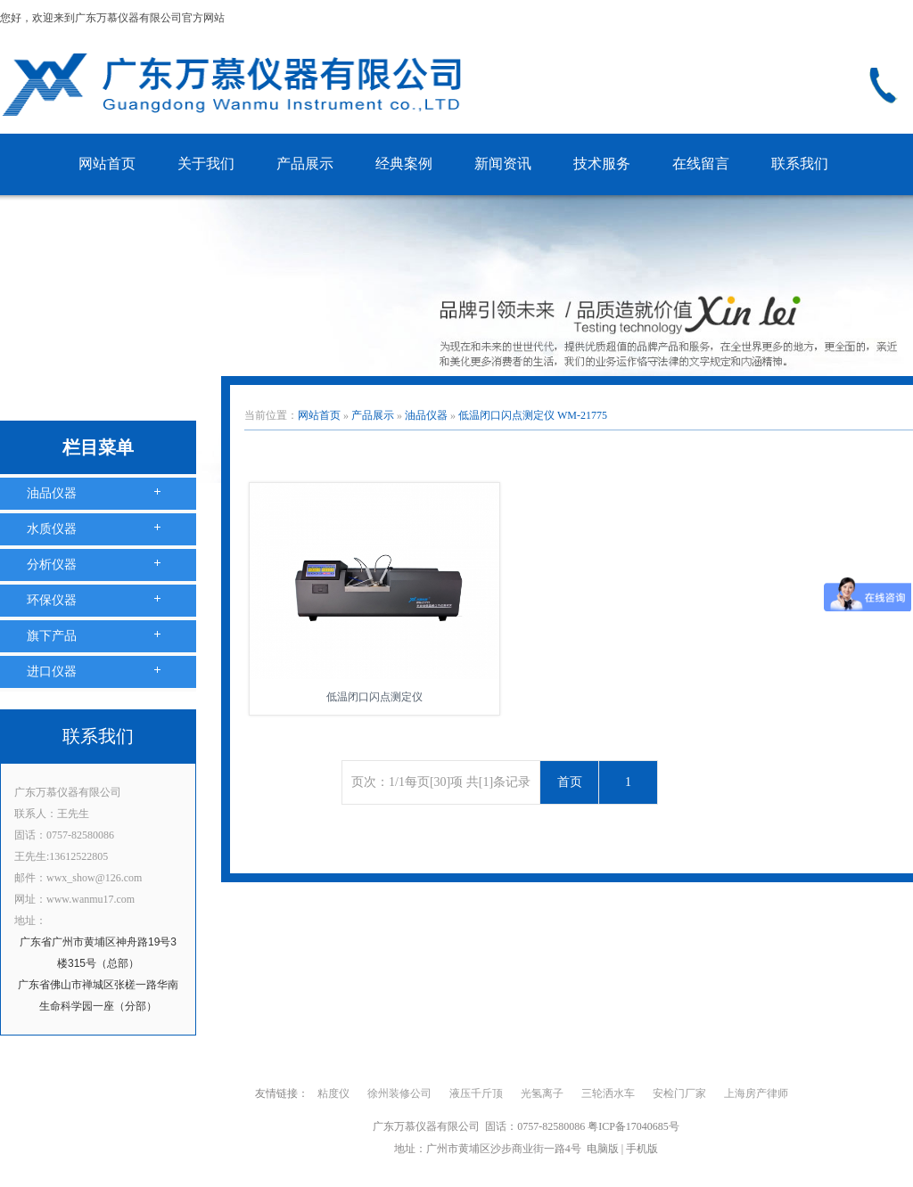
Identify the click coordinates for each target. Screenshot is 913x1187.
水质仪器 (52, 529)
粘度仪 (333, 1093)
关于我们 (205, 163)
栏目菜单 (98, 447)
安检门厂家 (679, 1093)
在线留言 (700, 163)
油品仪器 (52, 493)
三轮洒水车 (608, 1093)
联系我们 (799, 163)
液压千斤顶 (476, 1093)
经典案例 (403, 163)
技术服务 (601, 163)
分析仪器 (52, 564)
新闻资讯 (502, 163)
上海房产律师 (756, 1093)
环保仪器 (52, 600)
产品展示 (304, 163)
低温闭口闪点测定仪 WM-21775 (532, 415)
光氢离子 (542, 1093)
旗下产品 (52, 636)
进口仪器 (52, 671)
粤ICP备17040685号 (633, 1126)
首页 (569, 782)
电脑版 (603, 1148)
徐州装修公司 (399, 1093)
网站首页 (107, 163)
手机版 (642, 1148)
